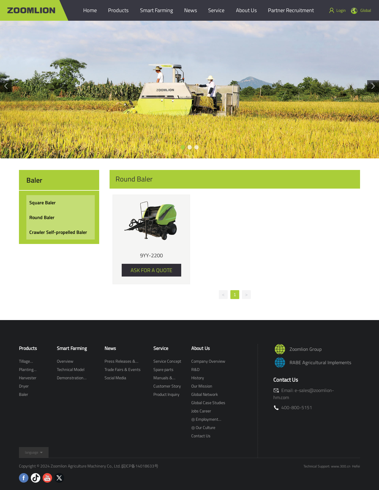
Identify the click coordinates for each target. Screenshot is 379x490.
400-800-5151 (292, 407)
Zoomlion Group (306, 349)
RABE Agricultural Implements (320, 362)
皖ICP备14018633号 (139, 466)
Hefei (356, 466)
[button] (183, 147)
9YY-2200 (151, 255)
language (31, 452)
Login (337, 10)
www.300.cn (340, 466)
